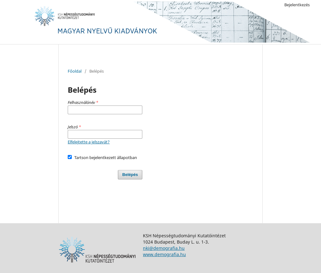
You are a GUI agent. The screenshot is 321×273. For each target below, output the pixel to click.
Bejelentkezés (297, 5)
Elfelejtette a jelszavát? (89, 142)
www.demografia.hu (164, 254)
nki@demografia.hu (164, 248)
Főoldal (75, 71)
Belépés (130, 174)
